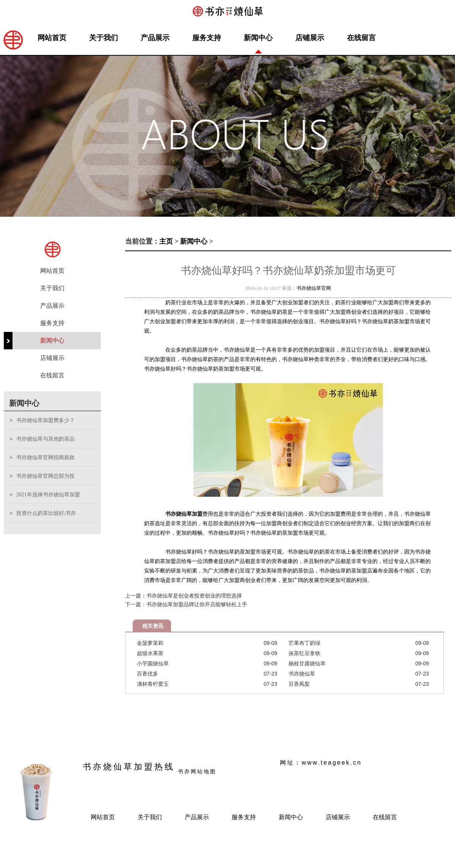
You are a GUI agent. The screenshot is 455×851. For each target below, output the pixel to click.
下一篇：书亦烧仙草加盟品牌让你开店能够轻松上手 (186, 604)
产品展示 (155, 38)
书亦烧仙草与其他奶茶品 (45, 439)
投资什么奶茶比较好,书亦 (46, 513)
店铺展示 (309, 38)
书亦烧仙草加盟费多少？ (45, 420)
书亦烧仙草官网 (314, 288)
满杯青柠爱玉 (153, 684)
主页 (166, 241)
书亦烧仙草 (302, 674)
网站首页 (52, 38)
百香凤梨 (299, 684)
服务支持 (206, 38)
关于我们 (103, 38)
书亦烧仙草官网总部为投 (45, 476)
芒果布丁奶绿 (304, 643)
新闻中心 (258, 38)
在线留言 (361, 38)
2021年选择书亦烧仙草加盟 (48, 494)
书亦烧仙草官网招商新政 (45, 457)
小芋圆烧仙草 (153, 663)
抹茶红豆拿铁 (304, 653)
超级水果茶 (150, 653)
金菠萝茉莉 (150, 643)
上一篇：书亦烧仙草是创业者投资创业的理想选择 (183, 596)
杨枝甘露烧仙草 (307, 663)
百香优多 (147, 674)
